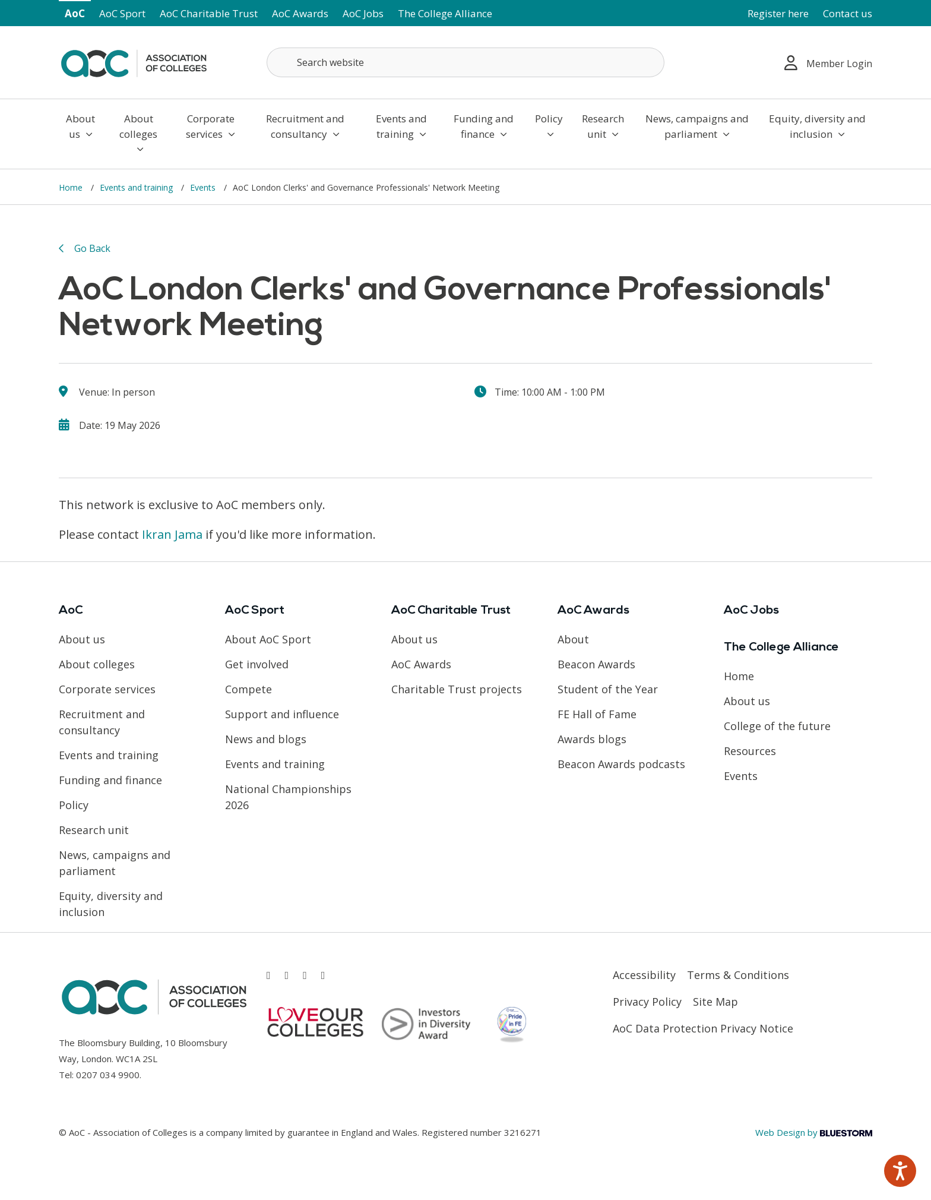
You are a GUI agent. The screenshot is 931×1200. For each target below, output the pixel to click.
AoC (75, 13)
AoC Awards (300, 13)
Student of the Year (608, 689)
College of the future (777, 726)
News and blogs (265, 739)
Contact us (847, 13)
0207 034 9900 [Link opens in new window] (108, 1075)
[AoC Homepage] (133, 61)
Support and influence (282, 714)
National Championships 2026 (288, 797)
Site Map (715, 1001)
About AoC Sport (268, 639)
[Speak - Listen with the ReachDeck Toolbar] (900, 1171)
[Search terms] (465, 62)
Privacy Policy (647, 1001)
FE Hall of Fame (597, 714)
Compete (248, 689)
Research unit (603, 126)
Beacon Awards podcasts (621, 764)
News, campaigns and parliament (697, 126)
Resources (750, 751)
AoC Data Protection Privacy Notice (703, 1028)
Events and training (401, 126)
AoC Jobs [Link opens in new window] (363, 13)
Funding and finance (484, 126)
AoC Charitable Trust (209, 13)
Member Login (828, 62)
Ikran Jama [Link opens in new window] (172, 534)
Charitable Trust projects (456, 689)
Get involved (257, 664)
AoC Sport (122, 13)
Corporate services (210, 126)
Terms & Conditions (738, 975)
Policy (549, 125)
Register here (778, 13)
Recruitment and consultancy (305, 126)
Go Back (92, 248)
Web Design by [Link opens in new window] (813, 1132)
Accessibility (644, 975)
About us (80, 126)
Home (72, 187)
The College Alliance (445, 13)
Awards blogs (592, 739)
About (573, 639)
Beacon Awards (596, 664)
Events (204, 187)
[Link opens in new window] (269, 975)
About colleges (138, 133)
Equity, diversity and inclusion (817, 126)
